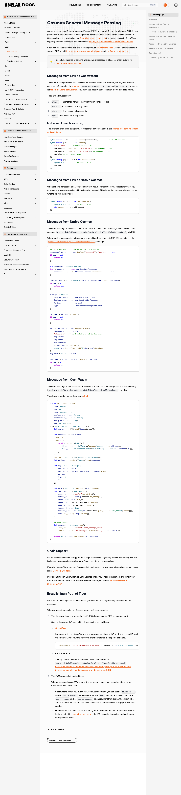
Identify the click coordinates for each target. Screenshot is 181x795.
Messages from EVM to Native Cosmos (161, 37)
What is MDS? (9, 23)
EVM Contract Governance (15, 269)
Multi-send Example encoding (164, 32)
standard (76, 86)
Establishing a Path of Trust (160, 57)
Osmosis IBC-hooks (62, 571)
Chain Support (154, 53)
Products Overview (12, 28)
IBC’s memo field (105, 47)
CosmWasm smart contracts (92, 38)
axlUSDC (7, 255)
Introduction (10, 37)
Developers (75, 5)
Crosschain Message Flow (15, 250)
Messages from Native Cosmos (162, 44)
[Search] (140, 5)
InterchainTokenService (14, 137)
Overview (152, 20)
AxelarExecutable (11, 161)
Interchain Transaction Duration (16, 264)
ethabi (86, 396)
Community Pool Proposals (15, 213)
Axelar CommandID (11, 189)
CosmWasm (60, 628)
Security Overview (11, 260)
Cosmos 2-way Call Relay (17, 56)
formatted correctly (82, 714)
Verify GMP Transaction (14, 90)
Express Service (11, 95)
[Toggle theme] (166, 5)
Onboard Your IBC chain (14, 109)
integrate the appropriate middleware (84, 51)
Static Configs (9, 184)
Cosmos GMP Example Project (68, 63)
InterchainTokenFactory (13, 142)
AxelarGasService (11, 156)
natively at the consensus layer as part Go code (111, 41)
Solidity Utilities (10, 227)
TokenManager (10, 146)
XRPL (7, 80)
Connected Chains (11, 241)
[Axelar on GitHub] (175, 5)
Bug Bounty (8, 222)
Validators (112, 5)
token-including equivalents (63, 89)
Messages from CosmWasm (160, 48)
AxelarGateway (10, 151)
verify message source (117, 51)
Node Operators (94, 5)
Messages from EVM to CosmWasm (158, 25)
